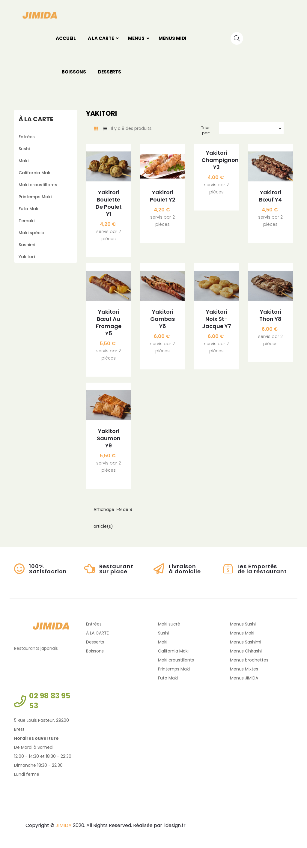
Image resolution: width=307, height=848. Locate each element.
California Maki (35, 173)
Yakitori (27, 257)
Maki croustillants (38, 185)
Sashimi (27, 245)
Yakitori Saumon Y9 (109, 438)
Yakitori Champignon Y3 (216, 160)
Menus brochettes (249, 660)
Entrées (27, 137)
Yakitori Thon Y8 (270, 315)
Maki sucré (169, 624)
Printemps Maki (35, 197)
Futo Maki (29, 209)
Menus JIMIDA (244, 678)
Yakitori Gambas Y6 (162, 319)
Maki (23, 161)
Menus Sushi (243, 624)
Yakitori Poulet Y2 (162, 196)
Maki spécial (32, 233)
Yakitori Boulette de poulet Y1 (109, 203)
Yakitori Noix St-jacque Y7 (216, 319)
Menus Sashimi (245, 642)
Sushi (24, 149)
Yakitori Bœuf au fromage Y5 (108, 322)
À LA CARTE (36, 119)
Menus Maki (242, 633)
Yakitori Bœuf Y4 (270, 196)
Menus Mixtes (244, 669)
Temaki (26, 221)
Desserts (95, 642)
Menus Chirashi (246, 651)
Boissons (95, 651)
